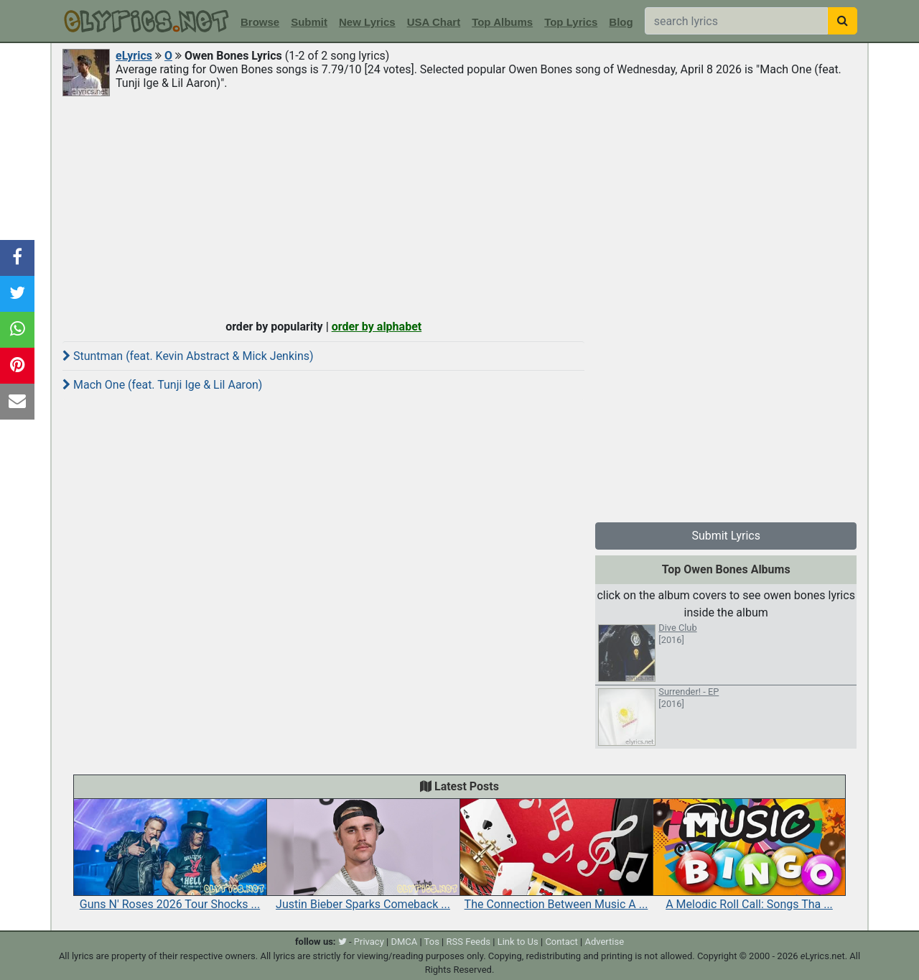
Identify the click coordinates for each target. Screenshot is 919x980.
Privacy (369, 941)
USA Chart (433, 22)
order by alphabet (377, 326)
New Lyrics (367, 22)
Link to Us (518, 941)
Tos (431, 941)
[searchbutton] (842, 20)
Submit (309, 22)
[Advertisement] (459, 206)
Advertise (604, 941)
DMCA (404, 941)
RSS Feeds (469, 941)
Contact (561, 941)
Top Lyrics (570, 22)
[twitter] (342, 941)
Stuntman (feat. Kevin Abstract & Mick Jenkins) (188, 356)
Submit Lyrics (725, 535)
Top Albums (502, 22)
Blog (621, 22)
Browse (260, 22)
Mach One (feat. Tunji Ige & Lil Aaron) (162, 385)
